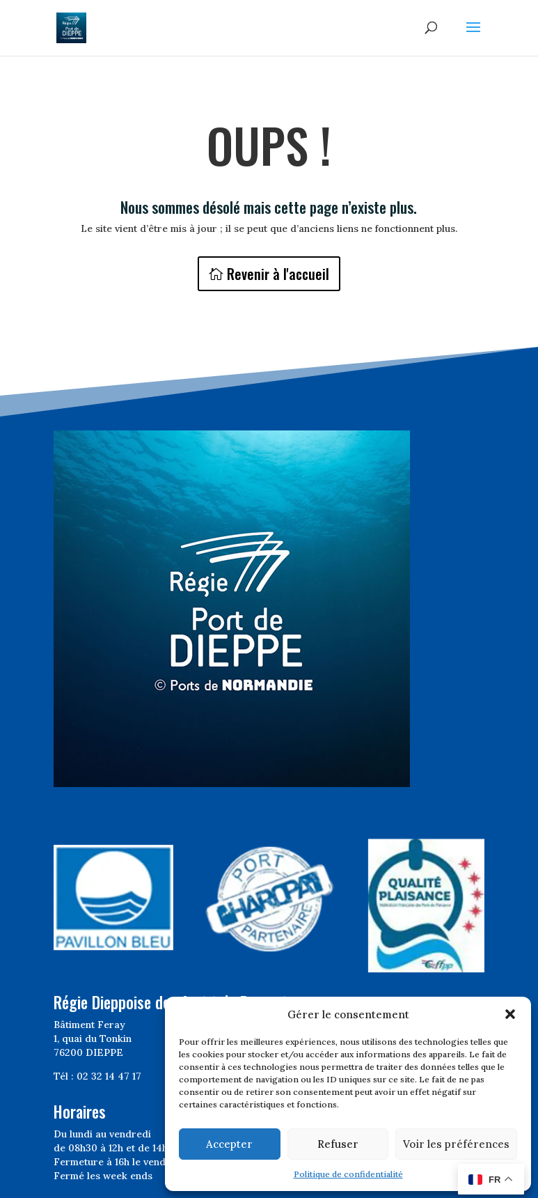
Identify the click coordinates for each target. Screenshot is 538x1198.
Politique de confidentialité (348, 1174)
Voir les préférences (456, 1144)
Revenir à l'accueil (278, 273)
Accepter (229, 1144)
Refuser (337, 1144)
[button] (510, 1014)
